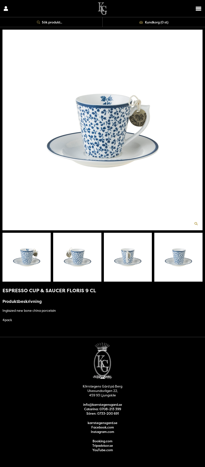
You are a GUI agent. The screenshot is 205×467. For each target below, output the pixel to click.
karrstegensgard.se (102, 423)
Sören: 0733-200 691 (102, 413)
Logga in (6, 8)
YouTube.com (102, 450)
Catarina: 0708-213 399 (102, 409)
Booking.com (102, 441)
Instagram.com (102, 431)
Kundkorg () (153, 22)
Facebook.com (102, 427)
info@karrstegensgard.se (102, 404)
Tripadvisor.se (102, 445)
